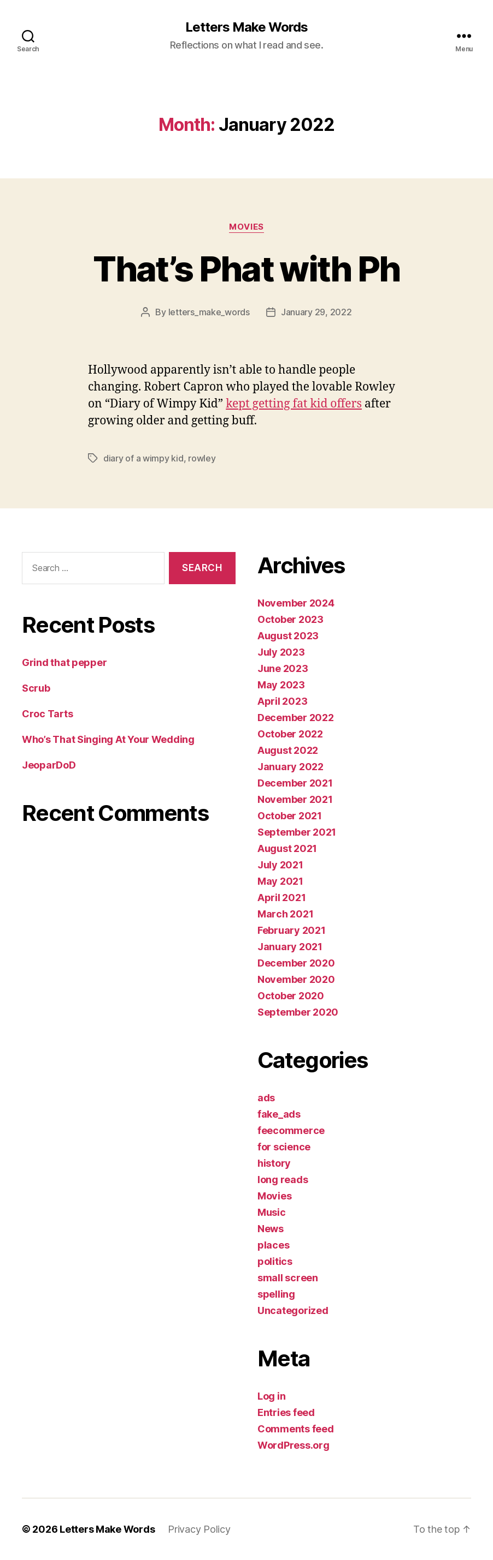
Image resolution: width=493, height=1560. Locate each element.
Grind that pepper (64, 662)
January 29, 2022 (316, 312)
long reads (282, 1179)
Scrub (36, 688)
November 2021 (295, 799)
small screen (287, 1277)
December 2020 (296, 963)
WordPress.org (293, 1445)
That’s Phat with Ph (246, 269)
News (270, 1228)
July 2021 (280, 865)
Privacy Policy (199, 1529)
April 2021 (281, 897)
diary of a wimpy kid (143, 458)
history (274, 1163)
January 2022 (290, 766)
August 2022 (287, 750)
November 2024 (295, 603)
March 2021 (285, 914)
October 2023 (290, 619)
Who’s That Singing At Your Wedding (108, 739)
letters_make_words (209, 312)
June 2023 (282, 668)
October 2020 (290, 995)
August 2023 (288, 635)
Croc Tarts (47, 713)
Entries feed (286, 1412)
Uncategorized (292, 1310)
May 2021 (280, 881)
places (273, 1245)
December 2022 (295, 717)
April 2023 (282, 701)
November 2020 (296, 979)
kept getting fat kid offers (294, 404)
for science (283, 1147)
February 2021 (291, 930)
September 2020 (297, 1012)
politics (274, 1261)
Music (271, 1212)
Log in (271, 1396)
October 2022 (290, 734)
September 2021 (296, 832)
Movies (246, 227)
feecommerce (291, 1130)
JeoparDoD (49, 765)
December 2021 (295, 783)
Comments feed (295, 1429)
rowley (201, 458)
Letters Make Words (246, 27)
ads (266, 1097)
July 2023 (281, 652)
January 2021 (289, 946)
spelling (276, 1294)
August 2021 (287, 848)
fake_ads (279, 1114)
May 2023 (281, 685)
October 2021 (289, 815)
